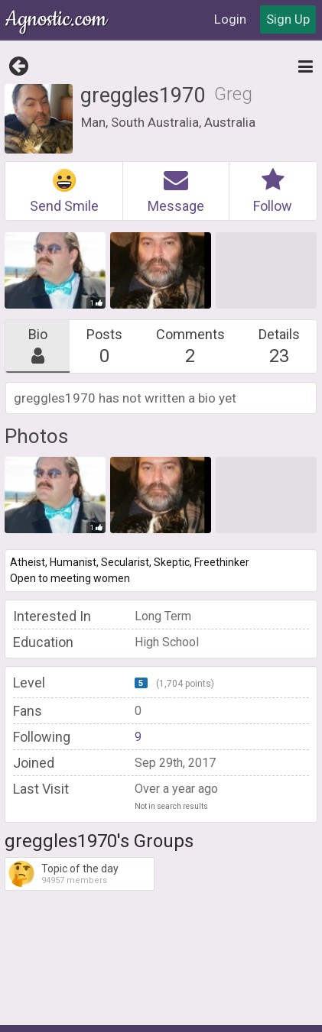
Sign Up (288, 19)
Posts (104, 346)
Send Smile (64, 191)
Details (279, 346)
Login (230, 19)
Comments (190, 346)
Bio (37, 346)
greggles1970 (142, 95)
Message (175, 191)
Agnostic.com (57, 19)
